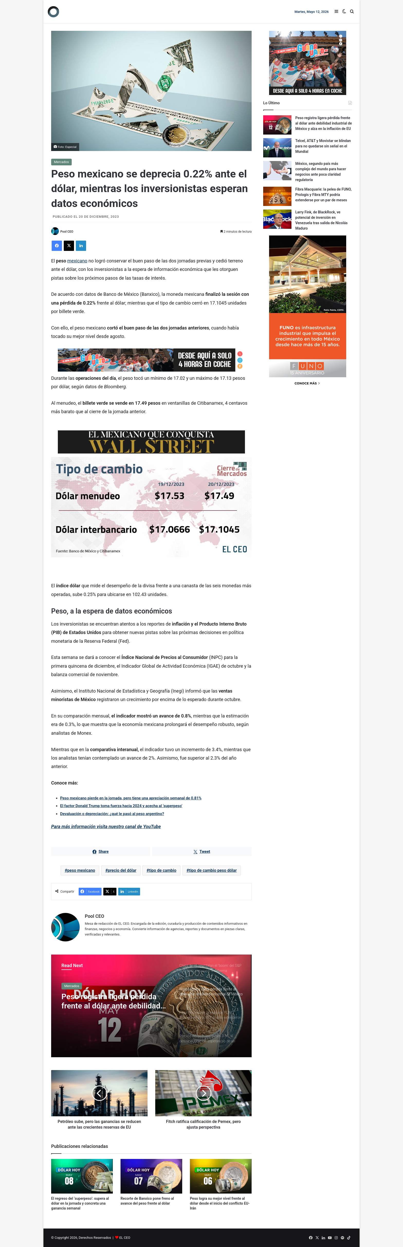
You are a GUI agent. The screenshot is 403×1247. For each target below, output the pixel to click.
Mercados (61, 162)
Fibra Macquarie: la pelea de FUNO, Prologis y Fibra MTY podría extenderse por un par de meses (323, 194)
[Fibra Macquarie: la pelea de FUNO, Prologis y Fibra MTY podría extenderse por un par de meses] (277, 196)
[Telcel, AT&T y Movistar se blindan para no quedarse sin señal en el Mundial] (277, 147)
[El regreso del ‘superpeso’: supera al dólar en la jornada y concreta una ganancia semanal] (82, 1176)
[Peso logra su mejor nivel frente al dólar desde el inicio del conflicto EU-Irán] (221, 1176)
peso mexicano (81, 870)
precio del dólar (122, 870)
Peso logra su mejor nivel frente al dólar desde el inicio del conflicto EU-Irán (220, 1203)
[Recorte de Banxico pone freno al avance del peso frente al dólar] (151, 1176)
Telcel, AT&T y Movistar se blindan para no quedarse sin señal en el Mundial (323, 146)
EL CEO (124, 1238)
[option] (151, 1006)
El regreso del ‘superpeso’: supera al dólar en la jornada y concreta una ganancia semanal (80, 1203)
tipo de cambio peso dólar (213, 870)
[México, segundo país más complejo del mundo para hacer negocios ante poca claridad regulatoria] (277, 170)
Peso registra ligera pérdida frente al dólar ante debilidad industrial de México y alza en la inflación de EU (112, 1001)
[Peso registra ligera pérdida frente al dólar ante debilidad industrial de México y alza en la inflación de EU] (277, 125)
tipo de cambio (162, 870)
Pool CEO (66, 231)
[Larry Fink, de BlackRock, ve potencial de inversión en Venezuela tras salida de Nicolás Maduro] (277, 219)
